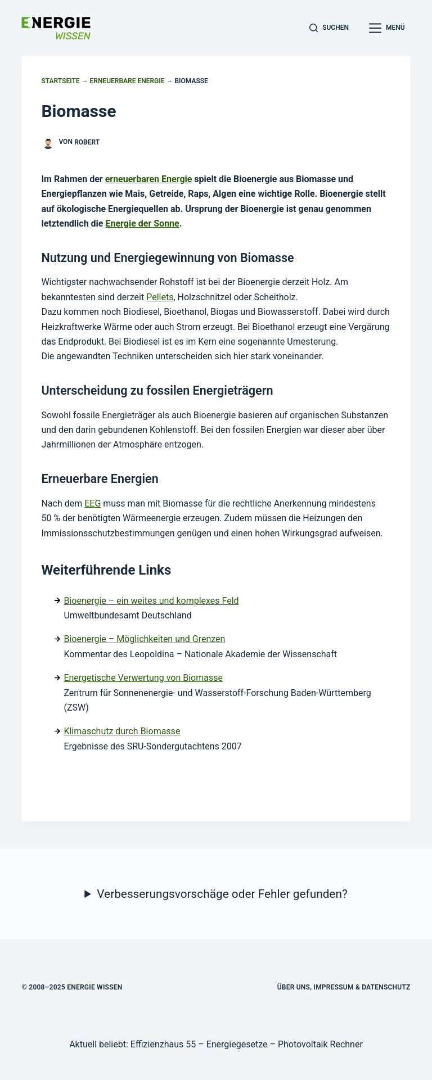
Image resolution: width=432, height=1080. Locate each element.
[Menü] (387, 28)
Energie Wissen (94, 987)
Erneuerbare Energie (127, 81)
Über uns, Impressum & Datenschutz (344, 987)
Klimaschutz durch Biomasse (122, 731)
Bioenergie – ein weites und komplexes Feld (151, 600)
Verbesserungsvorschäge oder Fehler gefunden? (222, 894)
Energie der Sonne (142, 223)
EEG (92, 503)
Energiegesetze (237, 1044)
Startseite (60, 81)
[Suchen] (329, 28)
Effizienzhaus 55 (163, 1044)
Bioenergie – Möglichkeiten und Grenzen (144, 639)
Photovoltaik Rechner (320, 1044)
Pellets (159, 297)
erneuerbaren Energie (148, 179)
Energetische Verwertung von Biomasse (143, 677)
